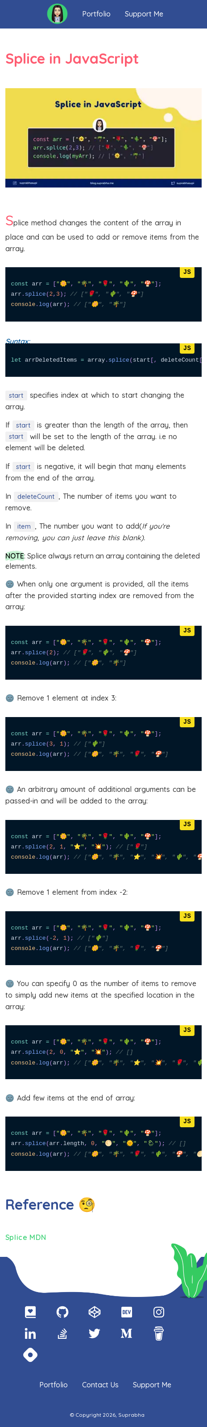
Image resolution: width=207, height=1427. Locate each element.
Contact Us (100, 1384)
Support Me (144, 13)
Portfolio (96, 13)
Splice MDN (25, 1237)
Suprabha (131, 1414)
